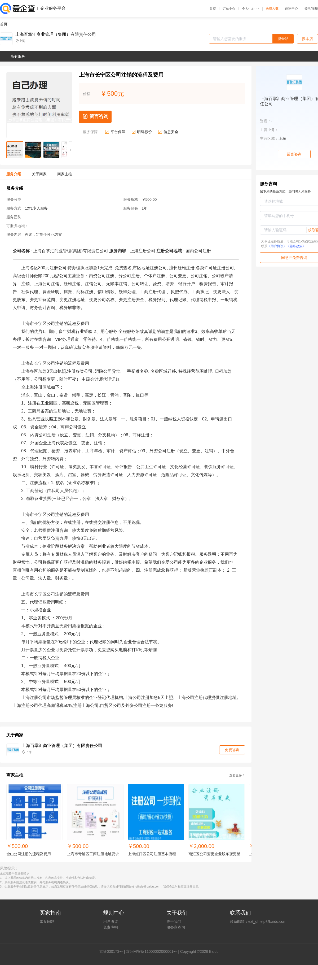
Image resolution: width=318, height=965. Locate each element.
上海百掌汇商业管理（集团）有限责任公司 (55, 34)
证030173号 (113, 951)
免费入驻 (272, 8)
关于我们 (173, 921)
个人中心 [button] (250, 9)
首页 (213, 8)
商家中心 (291, 8)
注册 (315, 8)
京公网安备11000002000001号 (151, 951)
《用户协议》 (276, 246)
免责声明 (110, 927)
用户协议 (110, 921)
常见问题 (47, 921)
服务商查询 (175, 927)
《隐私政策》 (296, 246)
